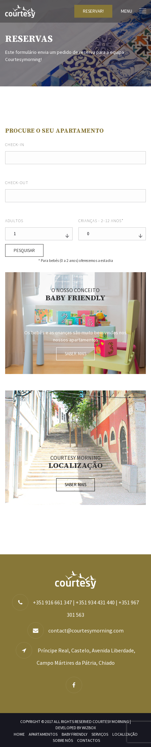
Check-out (16, 182)
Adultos (14, 220)
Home (19, 734)
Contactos (88, 740)
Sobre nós (63, 740)
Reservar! (93, 11)
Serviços (99, 734)
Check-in (14, 144)
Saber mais (75, 354)
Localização (125, 734)
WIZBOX (89, 727)
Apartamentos (43, 734)
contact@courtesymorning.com (86, 630)
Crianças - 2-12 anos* (101, 220)
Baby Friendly (74, 734)
